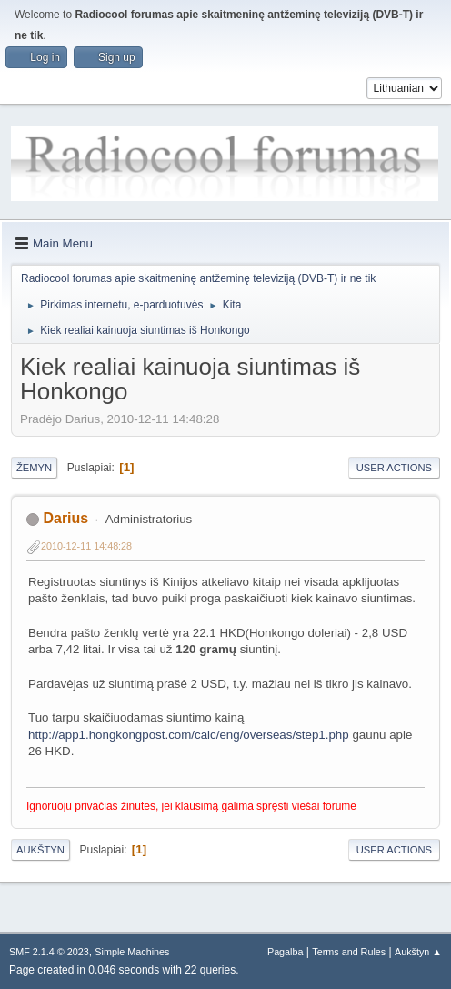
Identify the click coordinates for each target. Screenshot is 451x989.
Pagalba (285, 951)
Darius (65, 518)
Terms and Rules (349, 951)
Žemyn (34, 467)
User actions (394, 467)
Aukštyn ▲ (418, 951)
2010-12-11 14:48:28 (86, 545)
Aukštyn (40, 849)
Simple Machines (132, 951)
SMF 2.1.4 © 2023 (49, 951)
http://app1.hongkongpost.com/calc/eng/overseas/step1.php (188, 735)
